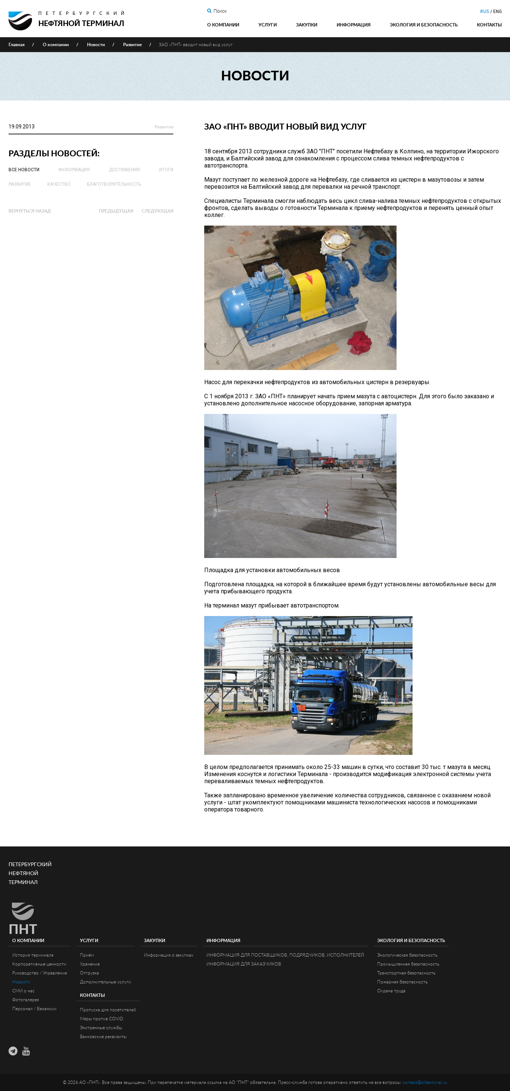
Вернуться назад (30, 211)
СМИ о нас (23, 991)
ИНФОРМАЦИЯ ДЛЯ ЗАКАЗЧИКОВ (243, 964)
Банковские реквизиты (103, 1036)
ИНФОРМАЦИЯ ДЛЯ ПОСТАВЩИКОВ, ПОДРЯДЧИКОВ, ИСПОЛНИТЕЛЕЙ (285, 955)
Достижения (124, 169)
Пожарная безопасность (402, 982)
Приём (87, 955)
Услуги (268, 25)
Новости (21, 982)
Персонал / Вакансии (34, 1009)
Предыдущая (116, 211)
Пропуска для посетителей (108, 1010)
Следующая (157, 211)
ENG (497, 11)
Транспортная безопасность (406, 973)
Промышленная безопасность (408, 964)
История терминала (33, 955)
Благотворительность (114, 184)
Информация (354, 25)
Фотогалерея (25, 1000)
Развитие (164, 127)
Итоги (166, 169)
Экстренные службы (101, 1027)
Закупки (306, 25)
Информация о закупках (168, 955)
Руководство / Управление (39, 973)
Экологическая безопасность (407, 955)
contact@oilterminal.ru (424, 1082)
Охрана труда (391, 991)
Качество (59, 184)
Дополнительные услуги (105, 982)
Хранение (90, 964)
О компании (223, 25)
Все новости (24, 169)
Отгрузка (89, 973)
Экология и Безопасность (424, 25)
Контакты (489, 25)
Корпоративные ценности (39, 964)
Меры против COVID (101, 1019)
